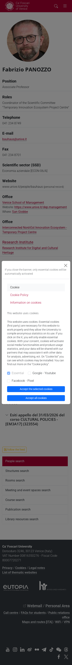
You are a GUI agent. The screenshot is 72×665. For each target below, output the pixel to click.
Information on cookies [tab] (25, 302)
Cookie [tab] (14, 287)
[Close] (66, 265)
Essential (18, 373)
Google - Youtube (44, 373)
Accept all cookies (36, 398)
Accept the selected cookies (36, 389)
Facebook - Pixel (23, 381)
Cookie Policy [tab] (19, 295)
